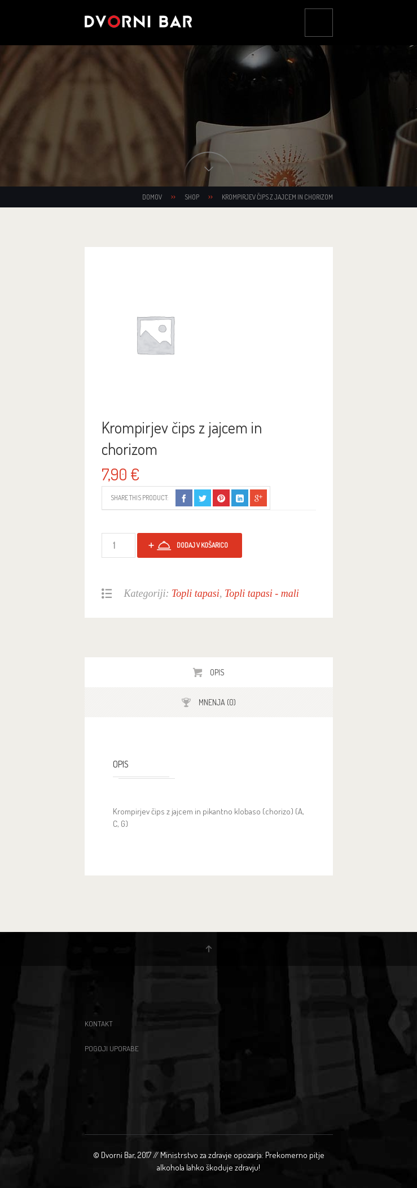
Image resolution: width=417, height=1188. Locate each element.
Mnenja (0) (216, 702)
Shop (192, 197)
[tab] (209, 672)
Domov (152, 197)
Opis (216, 672)
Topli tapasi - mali (262, 593)
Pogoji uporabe (112, 1048)
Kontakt (99, 1023)
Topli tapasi (196, 593)
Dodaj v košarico (202, 545)
